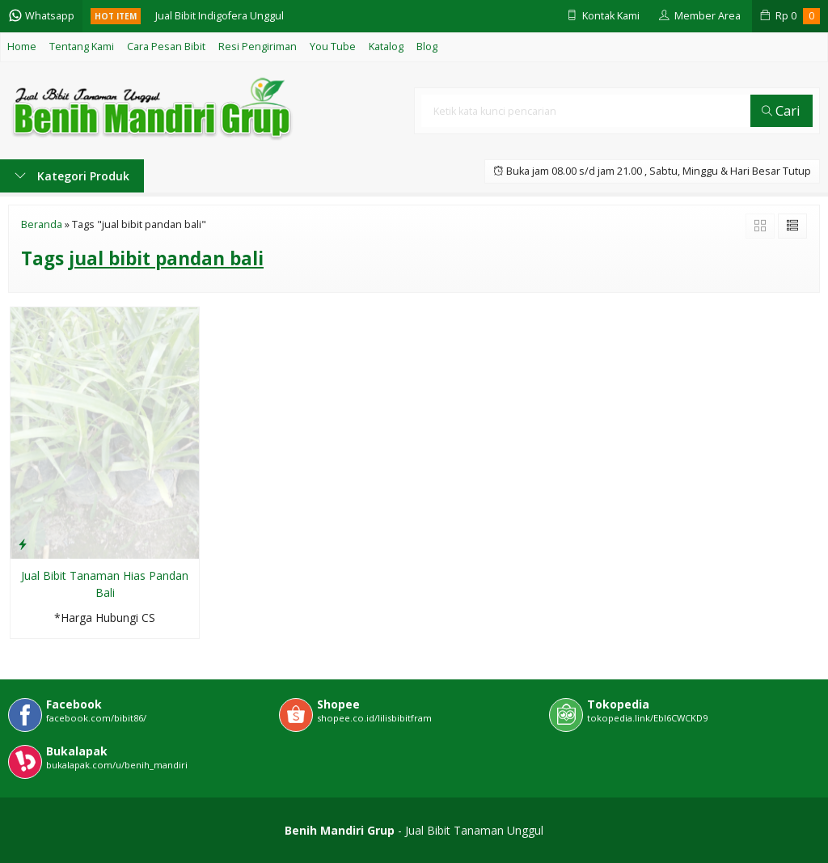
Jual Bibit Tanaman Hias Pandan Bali (104, 584)
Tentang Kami (81, 46)
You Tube (333, 46)
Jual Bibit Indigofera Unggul (219, 16)
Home (21, 46)
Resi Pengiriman (257, 46)
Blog (426, 46)
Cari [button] (781, 110)
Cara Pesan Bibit (166, 46)
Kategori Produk (72, 176)
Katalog (386, 46)
